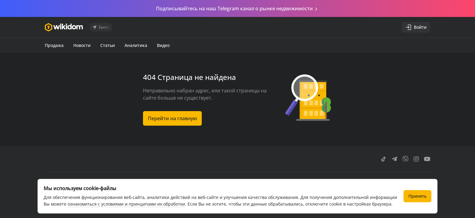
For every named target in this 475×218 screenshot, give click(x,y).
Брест (100, 27)
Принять (417, 196)
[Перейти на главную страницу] (64, 27)
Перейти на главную (172, 118)
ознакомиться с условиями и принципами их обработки (126, 204)
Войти (416, 27)
